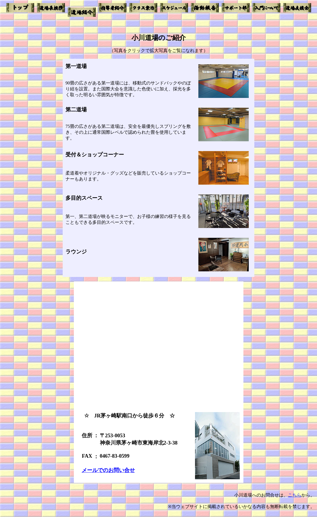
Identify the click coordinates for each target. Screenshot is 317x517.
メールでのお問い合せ (108, 470)
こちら (294, 495)
